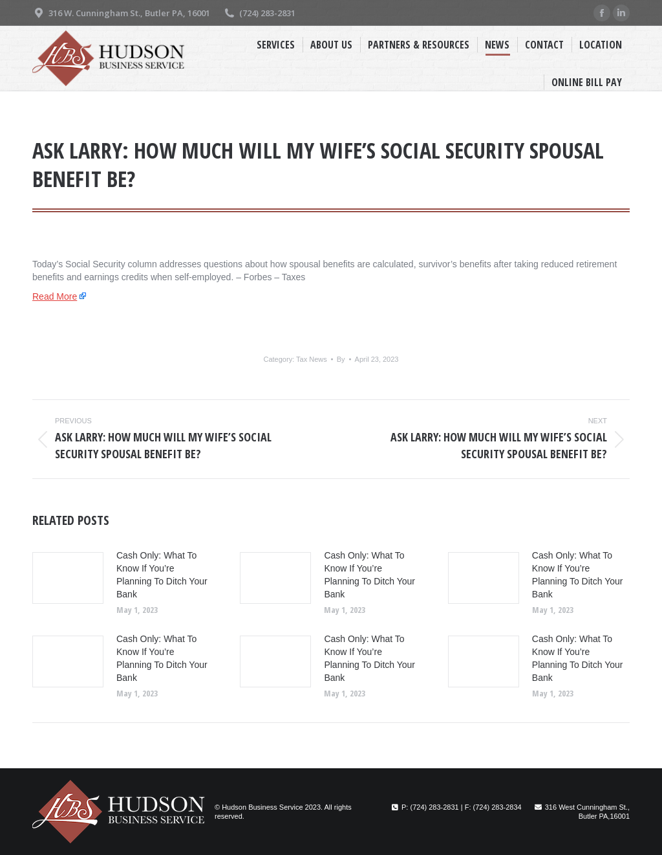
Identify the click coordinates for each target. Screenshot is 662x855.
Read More (54, 296)
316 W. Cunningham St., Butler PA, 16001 (121, 13)
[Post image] (67, 578)
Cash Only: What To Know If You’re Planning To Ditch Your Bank (162, 574)
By (341, 359)
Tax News (311, 359)
